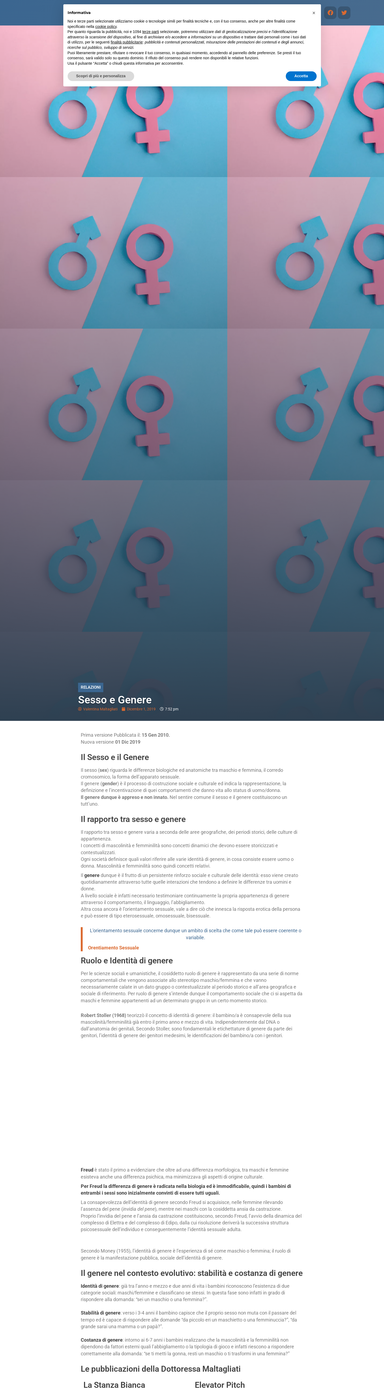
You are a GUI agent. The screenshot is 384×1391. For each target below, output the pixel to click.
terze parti (150, 32)
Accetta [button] (301, 76)
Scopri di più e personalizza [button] (101, 76)
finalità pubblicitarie (127, 42)
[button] (314, 13)
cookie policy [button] (105, 26)
